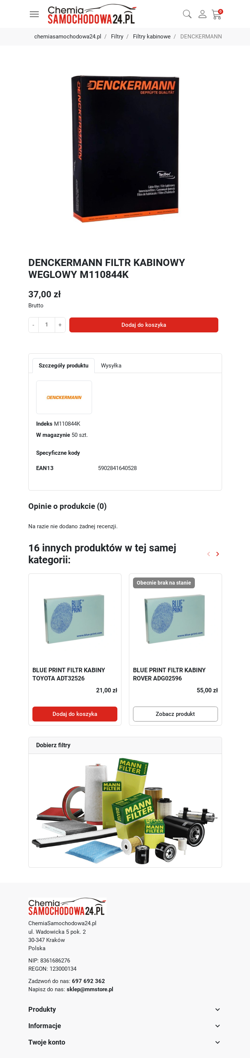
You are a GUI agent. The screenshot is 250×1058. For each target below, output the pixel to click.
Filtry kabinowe (152, 36)
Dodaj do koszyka (143, 325)
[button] (187, 13)
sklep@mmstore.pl (90, 989)
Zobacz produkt (175, 714)
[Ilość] (46, 324)
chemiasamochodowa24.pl (67, 36)
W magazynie (53, 435)
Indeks (44, 423)
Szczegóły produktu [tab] (63, 365)
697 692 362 (88, 981)
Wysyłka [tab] (111, 365)
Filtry (117, 36)
